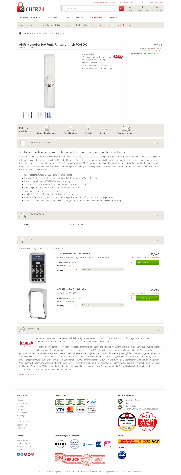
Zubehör (88, 133)
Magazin (79, 18)
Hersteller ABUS (33, 25)
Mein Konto (143, 9)
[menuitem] (23, 25)
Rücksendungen (23, 412)
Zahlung (20, 406)
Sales (66, 18)
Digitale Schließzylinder (83, 25)
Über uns (114, 18)
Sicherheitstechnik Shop (31, 18)
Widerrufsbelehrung (24, 421)
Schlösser (67, 25)
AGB (18, 418)
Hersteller (53, 18)
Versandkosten (156, 48)
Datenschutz (22, 425)
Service (130, 9)
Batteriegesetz (22, 415)
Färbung (67, 270)
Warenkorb (157, 9)
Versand (20, 409)
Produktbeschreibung (46, 133)
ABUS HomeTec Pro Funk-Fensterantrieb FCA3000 (114, 25)
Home (21, 25)
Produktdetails (70, 133)
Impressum (21, 428)
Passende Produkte (125, 133)
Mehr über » (27, 374)
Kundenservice (23, 403)
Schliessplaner (96, 18)
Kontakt (20, 449)
